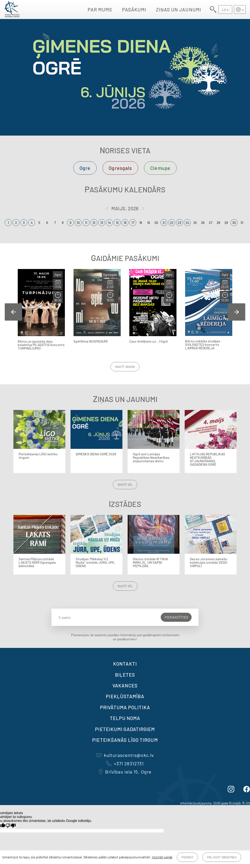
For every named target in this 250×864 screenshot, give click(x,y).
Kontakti (125, 663)
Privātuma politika (125, 707)
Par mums (100, 9)
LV (224, 10)
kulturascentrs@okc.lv (125, 755)
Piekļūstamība (125, 696)
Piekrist (187, 857)
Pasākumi (134, 9)
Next (236, 312)
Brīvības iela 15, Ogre (125, 771)
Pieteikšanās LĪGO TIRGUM (125, 740)
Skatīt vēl (125, 484)
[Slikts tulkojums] (10, 826)
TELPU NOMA (125, 718)
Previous (13, 312)
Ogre (85, 168)
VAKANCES (125, 685)
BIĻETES (125, 674)
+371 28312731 (125, 763)
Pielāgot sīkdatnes (222, 857)
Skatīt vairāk (125, 367)
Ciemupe (160, 168)
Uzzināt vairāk (162, 857)
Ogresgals (120, 168)
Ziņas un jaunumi (178, 9)
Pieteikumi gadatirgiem (125, 729)
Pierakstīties (176, 617)
